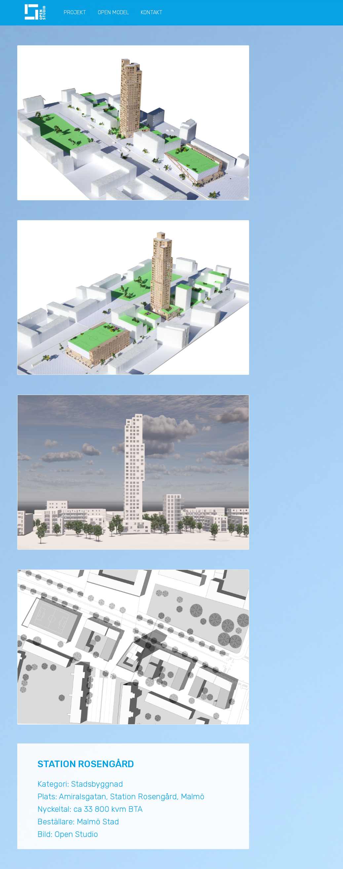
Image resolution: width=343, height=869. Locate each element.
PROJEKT (75, 12)
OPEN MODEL (113, 12)
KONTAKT (151, 12)
